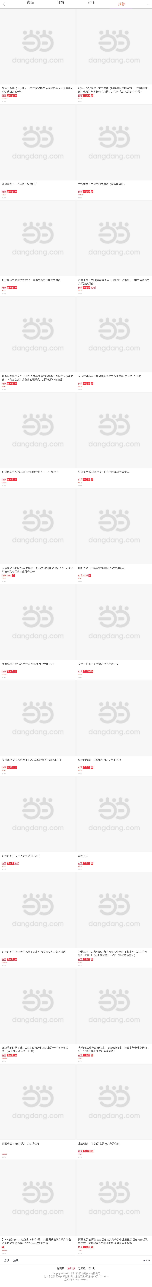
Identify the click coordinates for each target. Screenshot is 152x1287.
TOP (148, 1260)
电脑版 (82, 1268)
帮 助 (92, 1268)
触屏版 (71, 1268)
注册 (16, 1260)
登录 (6, 1260)
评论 (91, 2)
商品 (30, 2)
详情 (60, 2)
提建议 (60, 1268)
